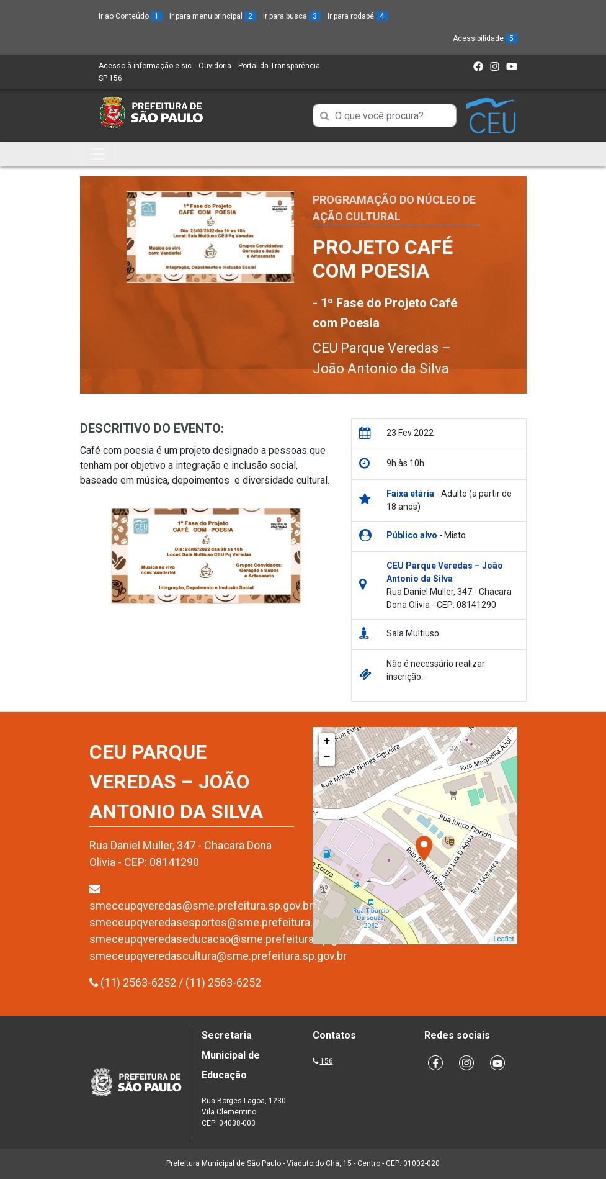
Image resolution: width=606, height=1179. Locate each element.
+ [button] (327, 741)
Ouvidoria (214, 65)
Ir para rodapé (358, 16)
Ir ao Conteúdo (131, 16)
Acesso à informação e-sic (145, 65)
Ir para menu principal (212, 16)
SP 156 (110, 78)
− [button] (327, 757)
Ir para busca (292, 16)
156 (326, 1061)
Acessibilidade (485, 38)
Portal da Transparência (279, 65)
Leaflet (503, 938)
